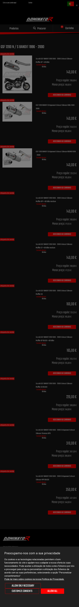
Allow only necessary (23, 585)
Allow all (52, 591)
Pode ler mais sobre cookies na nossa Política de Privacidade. (34, 579)
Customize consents (22, 591)
